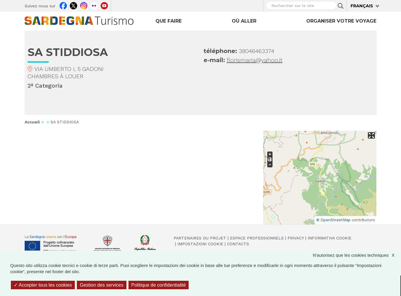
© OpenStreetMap (333, 220)
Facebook (63, 5)
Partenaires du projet (200, 238)
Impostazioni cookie (200, 243)
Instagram (83, 5)
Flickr (94, 5)
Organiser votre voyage (341, 21)
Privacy (295, 238)
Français (362, 5)
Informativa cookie (329, 238)
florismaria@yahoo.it (254, 60)
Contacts (238, 243)
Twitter (73, 5)
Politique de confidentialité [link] (158, 285)
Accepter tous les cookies (43, 285)
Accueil (32, 122)
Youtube (104, 5)
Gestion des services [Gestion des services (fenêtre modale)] (101, 285)
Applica (341, 6)
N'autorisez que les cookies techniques (356, 255)
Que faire (168, 21)
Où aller (244, 21)
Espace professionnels (257, 238)
